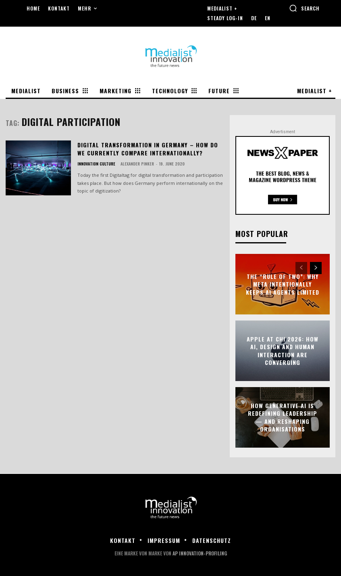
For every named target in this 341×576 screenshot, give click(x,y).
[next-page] (316, 268)
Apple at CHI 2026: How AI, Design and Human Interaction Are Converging (282, 350)
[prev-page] (301, 268)
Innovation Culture (96, 164)
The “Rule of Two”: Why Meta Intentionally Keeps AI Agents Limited (282, 284)
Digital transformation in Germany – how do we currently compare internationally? (147, 148)
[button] (304, 8)
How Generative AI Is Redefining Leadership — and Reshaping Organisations (282, 417)
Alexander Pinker (137, 164)
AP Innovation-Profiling (200, 553)
